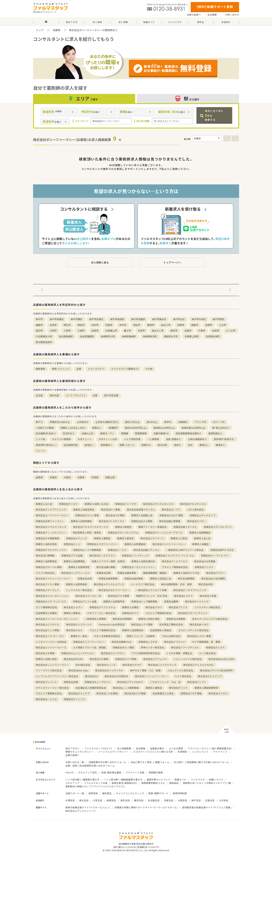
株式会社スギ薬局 (115, 515)
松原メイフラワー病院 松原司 (108, 561)
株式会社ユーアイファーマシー (52, 515)
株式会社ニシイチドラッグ (162, 664)
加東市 (215, 330)
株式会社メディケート (152, 538)
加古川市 (165, 325)
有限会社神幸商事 (108, 578)
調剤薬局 (40, 368)
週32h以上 (152, 422)
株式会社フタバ (153, 607)
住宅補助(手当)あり (46, 433)
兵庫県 (56, 30)
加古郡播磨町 (87, 336)
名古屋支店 (154, 800)
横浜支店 (139, 800)
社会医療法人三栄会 (163, 693)
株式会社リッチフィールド (75, 573)
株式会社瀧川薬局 (106, 567)
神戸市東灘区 (57, 319)
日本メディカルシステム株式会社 (209, 619)
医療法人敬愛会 (72, 613)
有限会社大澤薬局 (175, 619)
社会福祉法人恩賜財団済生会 (91, 687)
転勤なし (97, 427)
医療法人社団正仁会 (160, 578)
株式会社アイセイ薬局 (47, 584)
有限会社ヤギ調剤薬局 (47, 538)
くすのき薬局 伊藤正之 (179, 653)
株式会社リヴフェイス (155, 659)
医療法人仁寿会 (179, 538)
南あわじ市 (158, 330)
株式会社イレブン (196, 682)
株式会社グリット (178, 687)
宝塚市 (208, 325)
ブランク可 (200, 422)
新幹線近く (107, 445)
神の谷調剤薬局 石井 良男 (176, 584)
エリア (84, 98)
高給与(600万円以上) (136, 427)
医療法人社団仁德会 (149, 619)
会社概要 (212, 14)
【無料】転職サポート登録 (214, 6)
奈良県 (94, 477)
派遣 (95, 395)
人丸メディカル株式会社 (180, 670)
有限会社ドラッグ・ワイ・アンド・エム (175, 555)
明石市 (67, 325)
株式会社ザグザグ (132, 664)
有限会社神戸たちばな (222, 550)
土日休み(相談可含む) (106, 422)
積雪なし (204, 445)
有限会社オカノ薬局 (123, 647)
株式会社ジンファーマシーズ (51, 647)
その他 (149, 368)
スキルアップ (72, 783)
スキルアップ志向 (87, 772)
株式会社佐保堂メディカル (141, 509)
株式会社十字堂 (208, 596)
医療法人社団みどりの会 (186, 573)
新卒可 (167, 422)
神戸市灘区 (76, 319)
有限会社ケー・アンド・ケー (215, 555)
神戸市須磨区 (138, 319)
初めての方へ (72, 748)
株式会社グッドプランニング (51, 509)
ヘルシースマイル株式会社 (188, 659)
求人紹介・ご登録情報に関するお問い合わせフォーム (201, 762)
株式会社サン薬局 (110, 509)
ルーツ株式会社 (207, 653)
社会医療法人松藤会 (46, 613)
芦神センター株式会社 (152, 647)
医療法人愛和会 (125, 538)
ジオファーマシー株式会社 (101, 613)
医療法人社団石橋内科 (143, 561)
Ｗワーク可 (219, 422)
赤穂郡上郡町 (192, 336)
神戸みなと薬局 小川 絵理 (145, 670)
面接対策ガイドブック (158, 779)
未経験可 (183, 422)
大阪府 (67, 477)
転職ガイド (180, 779)
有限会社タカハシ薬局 (87, 515)
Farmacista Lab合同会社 (112, 624)
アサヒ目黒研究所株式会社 (145, 653)
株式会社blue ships (78, 670)
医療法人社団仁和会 (46, 659)
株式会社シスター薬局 (199, 636)
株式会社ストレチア (79, 693)
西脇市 (194, 325)
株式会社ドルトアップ (210, 676)
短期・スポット (127, 445)
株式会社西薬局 (186, 578)
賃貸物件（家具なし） (46, 445)
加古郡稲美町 (66, 336)
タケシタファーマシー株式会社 (52, 687)
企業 (78, 368)
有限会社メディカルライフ (218, 527)
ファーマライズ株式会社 (49, 670)
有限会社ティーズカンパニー (51, 532)
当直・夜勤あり (173, 439)
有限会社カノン (72, 544)
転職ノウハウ (216, 779)
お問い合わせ (232, 14)
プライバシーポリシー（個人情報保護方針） (210, 748)
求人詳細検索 (124, 748)
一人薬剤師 (153, 439)
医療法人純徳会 (123, 527)
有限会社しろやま (147, 641)
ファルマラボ (198, 779)
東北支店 (84, 800)
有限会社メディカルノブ (202, 515)
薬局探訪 (174, 783)
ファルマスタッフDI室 (95, 783)
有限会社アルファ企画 (85, 601)
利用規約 (182, 751)
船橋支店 (111, 800)
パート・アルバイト (76, 395)
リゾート (40, 450)
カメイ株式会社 (183, 676)
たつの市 (230, 330)
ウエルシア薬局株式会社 (175, 567)
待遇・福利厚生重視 (111, 772)
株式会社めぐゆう (199, 624)
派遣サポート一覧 (74, 793)
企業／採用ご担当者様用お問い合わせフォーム (90, 765)
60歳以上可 (87, 433)
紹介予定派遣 (111, 395)
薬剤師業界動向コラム (153, 783)
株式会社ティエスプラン (102, 555)
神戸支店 (196, 800)
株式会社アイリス (178, 607)
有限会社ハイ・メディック (135, 555)
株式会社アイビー (215, 573)
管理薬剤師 (141, 433)
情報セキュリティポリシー (79, 751)
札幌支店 (70, 800)
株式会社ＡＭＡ (74, 630)
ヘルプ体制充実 (132, 439)
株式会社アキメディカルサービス (90, 527)
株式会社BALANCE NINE (221, 659)
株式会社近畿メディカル (146, 550)
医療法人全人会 (202, 538)
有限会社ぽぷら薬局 (141, 521)
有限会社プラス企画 (72, 555)
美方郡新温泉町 (44, 342)
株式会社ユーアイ (171, 509)
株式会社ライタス (218, 693)
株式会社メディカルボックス (158, 504)
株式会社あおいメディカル (109, 670)
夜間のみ (146, 445)
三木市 (222, 325)
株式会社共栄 (206, 584)
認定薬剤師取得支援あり (189, 433)
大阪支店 (182, 800)
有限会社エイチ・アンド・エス (51, 601)
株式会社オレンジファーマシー (52, 664)
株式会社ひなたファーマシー (114, 590)
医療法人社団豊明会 (74, 561)
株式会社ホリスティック (79, 624)
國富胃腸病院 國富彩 (155, 573)
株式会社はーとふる (46, 699)
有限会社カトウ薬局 (125, 659)
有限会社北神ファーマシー (50, 521)
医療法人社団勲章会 (46, 561)
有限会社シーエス (117, 550)
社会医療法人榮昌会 (160, 630)
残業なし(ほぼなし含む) (73, 427)
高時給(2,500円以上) (164, 427)
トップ (40, 30)
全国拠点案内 (157, 748)
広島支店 (210, 800)
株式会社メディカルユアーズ (109, 584)
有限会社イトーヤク (125, 504)
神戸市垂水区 (159, 319)
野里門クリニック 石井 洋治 (151, 596)
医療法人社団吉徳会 (83, 509)
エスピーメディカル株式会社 (193, 630)
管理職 (124, 433)
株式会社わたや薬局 (135, 693)
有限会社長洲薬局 (133, 578)
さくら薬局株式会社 (46, 607)
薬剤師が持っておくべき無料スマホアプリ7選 (207, 783)
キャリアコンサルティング (130, 793)
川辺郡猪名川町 (44, 336)
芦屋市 (108, 325)
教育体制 (93, 793)
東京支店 (125, 800)
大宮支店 (97, 800)
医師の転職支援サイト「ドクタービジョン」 (87, 807)
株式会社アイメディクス (111, 521)
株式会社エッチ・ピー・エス (50, 636)
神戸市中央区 (199, 319)
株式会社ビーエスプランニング (190, 590)
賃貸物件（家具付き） (224, 439)
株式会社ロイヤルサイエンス (51, 527)
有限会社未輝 (71, 682)
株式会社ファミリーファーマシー (53, 578)
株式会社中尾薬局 (122, 619)
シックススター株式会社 (79, 590)
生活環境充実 (71, 445)
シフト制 (40, 439)
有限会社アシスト (204, 567)
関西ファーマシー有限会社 (152, 527)
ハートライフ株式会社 (142, 584)
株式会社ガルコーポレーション (52, 596)
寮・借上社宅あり (221, 427)
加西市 (94, 330)
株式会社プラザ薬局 (118, 596)
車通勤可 (113, 427)
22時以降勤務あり (197, 439)
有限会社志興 (104, 573)
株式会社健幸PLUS (122, 641)
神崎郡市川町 (108, 336)
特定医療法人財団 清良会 (87, 532)
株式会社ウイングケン (113, 653)
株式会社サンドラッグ (197, 601)
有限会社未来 (85, 578)
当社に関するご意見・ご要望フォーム (149, 762)
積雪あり (220, 445)
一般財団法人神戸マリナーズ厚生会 (185, 550)
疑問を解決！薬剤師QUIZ (124, 783)
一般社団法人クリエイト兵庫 (151, 590)
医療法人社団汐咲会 (46, 544)
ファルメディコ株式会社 (207, 607)
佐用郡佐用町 (213, 336)
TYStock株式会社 (171, 636)
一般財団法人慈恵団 (95, 619)
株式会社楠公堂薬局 (169, 521)
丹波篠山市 (111, 330)
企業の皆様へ (194, 14)
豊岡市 (150, 325)
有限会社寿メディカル (185, 527)
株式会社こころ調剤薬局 (126, 687)
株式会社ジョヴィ (73, 607)
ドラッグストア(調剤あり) (125, 368)
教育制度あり (215, 433)
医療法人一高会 (79, 636)
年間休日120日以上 (60, 422)
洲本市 (94, 325)
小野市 (67, 330)
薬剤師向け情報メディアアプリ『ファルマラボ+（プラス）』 (95, 786)
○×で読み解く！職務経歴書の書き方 (123, 779)
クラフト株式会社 (45, 573)
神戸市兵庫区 (96, 319)
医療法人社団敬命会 (132, 630)
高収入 (177, 445)
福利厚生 (107, 793)
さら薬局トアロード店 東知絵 (89, 647)
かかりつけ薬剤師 (61, 439)
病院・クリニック (61, 368)
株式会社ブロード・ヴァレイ (192, 613)
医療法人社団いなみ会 (96, 504)
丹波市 (141, 330)
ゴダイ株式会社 (195, 509)
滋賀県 (39, 477)
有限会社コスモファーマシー (102, 544)
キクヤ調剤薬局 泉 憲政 (206, 641)
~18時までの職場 (45, 427)
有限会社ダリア (130, 613)
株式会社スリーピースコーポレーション (57, 619)
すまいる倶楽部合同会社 (107, 636)
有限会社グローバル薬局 (49, 567)
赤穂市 (180, 325)
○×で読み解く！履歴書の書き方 (82, 779)
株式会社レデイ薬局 (142, 624)
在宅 (190, 445)
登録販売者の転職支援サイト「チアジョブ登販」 (207, 807)
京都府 (53, 477)
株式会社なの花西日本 (116, 676)
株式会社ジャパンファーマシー (169, 544)
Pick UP (69, 772)
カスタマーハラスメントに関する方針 (153, 751)
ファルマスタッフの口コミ (98, 748)
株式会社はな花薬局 (204, 561)
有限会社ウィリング (74, 699)
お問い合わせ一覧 (74, 762)
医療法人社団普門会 (114, 601)
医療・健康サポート (158, 793)
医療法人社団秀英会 (76, 584)
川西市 (53, 330)
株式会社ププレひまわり (130, 682)
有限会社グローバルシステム (123, 532)
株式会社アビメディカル (193, 504)
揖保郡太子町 (171, 336)
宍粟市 (201, 330)
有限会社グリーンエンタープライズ (164, 532)
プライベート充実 (135, 772)
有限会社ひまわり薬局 (171, 515)
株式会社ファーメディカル (185, 647)
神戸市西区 (218, 319)
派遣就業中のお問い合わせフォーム (107, 762)
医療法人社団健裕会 (135, 544)
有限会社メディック (76, 538)
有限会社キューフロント (97, 682)
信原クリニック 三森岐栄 (141, 636)
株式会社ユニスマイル (47, 624)
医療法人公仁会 (44, 504)
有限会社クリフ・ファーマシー (89, 641)
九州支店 (223, 800)
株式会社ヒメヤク (183, 596)
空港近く (89, 445)
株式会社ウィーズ (106, 664)
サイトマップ (220, 751)
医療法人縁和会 (154, 687)
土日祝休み (83, 422)
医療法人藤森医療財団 (206, 687)
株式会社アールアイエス (174, 561)
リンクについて (200, 751)
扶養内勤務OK (161, 433)
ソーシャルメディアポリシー (113, 751)
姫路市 (39, 325)
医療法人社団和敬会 (81, 521)
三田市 (81, 330)
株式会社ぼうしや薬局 (47, 630)
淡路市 (187, 330)
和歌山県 (110, 477)
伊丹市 (122, 325)
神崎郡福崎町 (129, 336)
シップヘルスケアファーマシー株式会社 (57, 676)
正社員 (39, 395)
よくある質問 (176, 748)
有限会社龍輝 (171, 601)
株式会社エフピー (196, 521)
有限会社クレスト (215, 647)
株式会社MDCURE (73, 659)
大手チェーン (85, 439)
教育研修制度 (180, 793)
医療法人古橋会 (130, 607)
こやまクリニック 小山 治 (165, 682)
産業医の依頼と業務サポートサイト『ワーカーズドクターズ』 (146, 807)
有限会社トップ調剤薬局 (144, 601)
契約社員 (54, 395)
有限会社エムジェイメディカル (77, 653)
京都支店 (168, 800)
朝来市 (173, 330)
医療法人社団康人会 (142, 515)
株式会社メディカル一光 (88, 596)
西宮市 (81, 325)
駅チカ (39, 422)
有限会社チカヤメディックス (51, 550)
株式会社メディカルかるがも (198, 664)
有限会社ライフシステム (102, 607)
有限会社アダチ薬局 (191, 693)
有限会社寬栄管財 (126, 573)
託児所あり (69, 433)
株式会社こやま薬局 (107, 693)
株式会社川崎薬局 (45, 555)
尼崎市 (53, 325)
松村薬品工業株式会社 (171, 624)
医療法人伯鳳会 (200, 544)
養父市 (127, 330)
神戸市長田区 (117, 319)
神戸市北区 (179, 319)
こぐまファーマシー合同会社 (51, 641)
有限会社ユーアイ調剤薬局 (87, 550)
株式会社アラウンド (174, 641)
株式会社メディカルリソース (80, 811)
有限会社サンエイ (68, 504)
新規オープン (107, 433)
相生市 (136, 325)
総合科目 (162, 445)
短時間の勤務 (156, 772)
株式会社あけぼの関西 (213, 578)
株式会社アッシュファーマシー (151, 676)
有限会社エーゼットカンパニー (138, 567)
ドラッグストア (96, 368)
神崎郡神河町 (150, 336)
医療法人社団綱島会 (200, 532)
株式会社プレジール (46, 682)
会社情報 (140, 748)
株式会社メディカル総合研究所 (216, 670)
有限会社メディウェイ (47, 590)
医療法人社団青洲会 (79, 567)
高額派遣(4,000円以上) (193, 427)
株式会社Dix (91, 676)
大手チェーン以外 (107, 439)
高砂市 (39, 330)
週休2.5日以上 (132, 422)
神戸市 (39, 319)
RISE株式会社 (83, 664)
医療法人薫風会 (102, 538)
